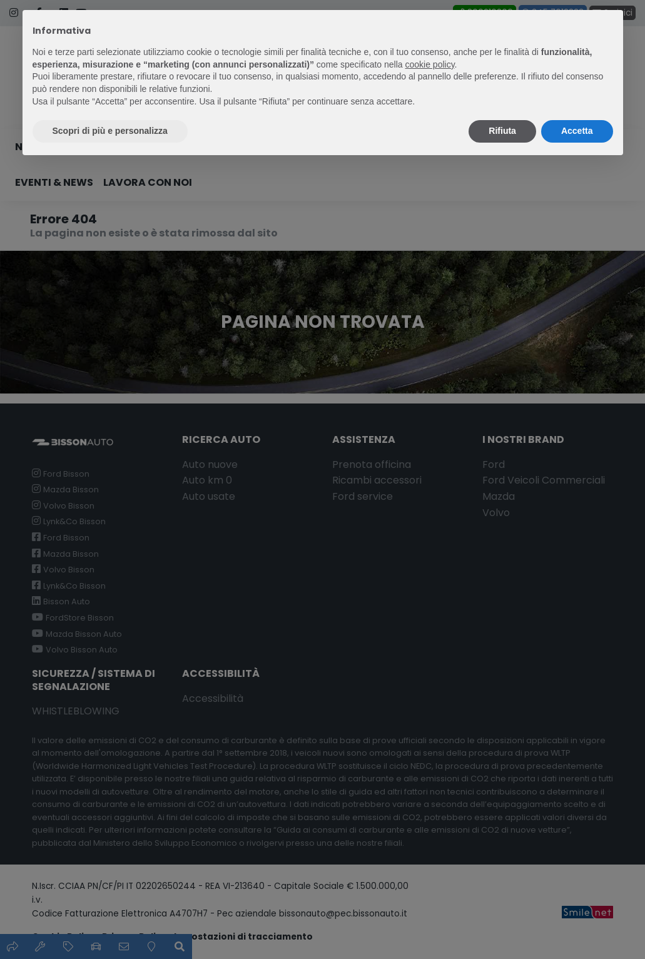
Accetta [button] (577, 131)
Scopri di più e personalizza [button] (110, 131)
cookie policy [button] (429, 64)
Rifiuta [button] (502, 131)
